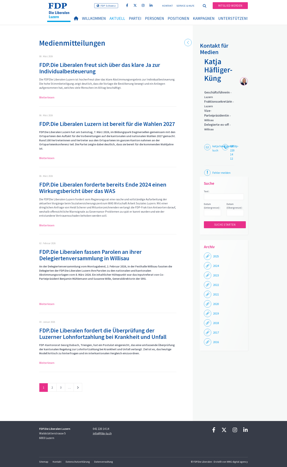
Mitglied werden (230, 5)
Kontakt (167, 5)
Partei (135, 18)
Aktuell (117, 18)
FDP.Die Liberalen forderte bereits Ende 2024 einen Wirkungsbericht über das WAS (102, 188)
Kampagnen (204, 18)
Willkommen (94, 18)
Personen (154, 18)
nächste (78, 388)
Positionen (178, 18)
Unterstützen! (233, 18)
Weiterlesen (46, 97)
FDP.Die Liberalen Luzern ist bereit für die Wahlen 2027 (107, 124)
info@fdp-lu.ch (102, 433)
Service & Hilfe (185, 5)
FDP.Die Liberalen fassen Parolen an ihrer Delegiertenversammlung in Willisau (90, 255)
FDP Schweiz (108, 5)
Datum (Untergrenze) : (212, 205)
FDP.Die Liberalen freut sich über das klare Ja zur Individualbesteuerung (99, 68)
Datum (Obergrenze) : (235, 205)
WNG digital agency (237, 461)
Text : (207, 191)
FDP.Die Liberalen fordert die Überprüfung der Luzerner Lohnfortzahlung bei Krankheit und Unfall (102, 334)
